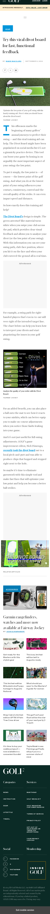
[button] (10, 70)
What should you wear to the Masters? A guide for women (36, 686)
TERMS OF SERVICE (35, 814)
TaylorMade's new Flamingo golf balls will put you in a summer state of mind (35, 752)
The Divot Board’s (13, 216)
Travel (6, 819)
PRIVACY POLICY (34, 820)
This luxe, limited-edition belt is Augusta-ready (34, 657)
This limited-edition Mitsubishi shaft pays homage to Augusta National (13, 687)
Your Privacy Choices (33, 839)
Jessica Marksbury (15, 631)
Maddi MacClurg (13, 61)
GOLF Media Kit (34, 799)
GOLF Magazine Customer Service (35, 806)
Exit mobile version (25, 910)
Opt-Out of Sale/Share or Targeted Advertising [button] (33, 830)
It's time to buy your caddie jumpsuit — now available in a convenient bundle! (12, 750)
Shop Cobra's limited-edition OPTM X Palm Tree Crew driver (13, 717)
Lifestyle (8, 812)
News (5, 792)
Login (44, 0)
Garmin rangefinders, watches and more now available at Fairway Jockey (24, 622)
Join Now (36, 0)
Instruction (9, 799)
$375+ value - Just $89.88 (36, 7)
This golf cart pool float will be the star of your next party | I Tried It (36, 719)
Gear (5, 805)
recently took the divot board (19, 450)
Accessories (12, 589)
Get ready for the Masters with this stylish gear (11, 657)
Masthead (31, 792)
